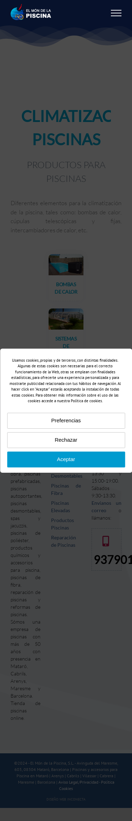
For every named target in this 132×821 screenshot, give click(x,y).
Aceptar (66, 459)
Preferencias (66, 420)
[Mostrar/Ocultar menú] (116, 13)
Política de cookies (86, 400)
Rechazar (66, 440)
